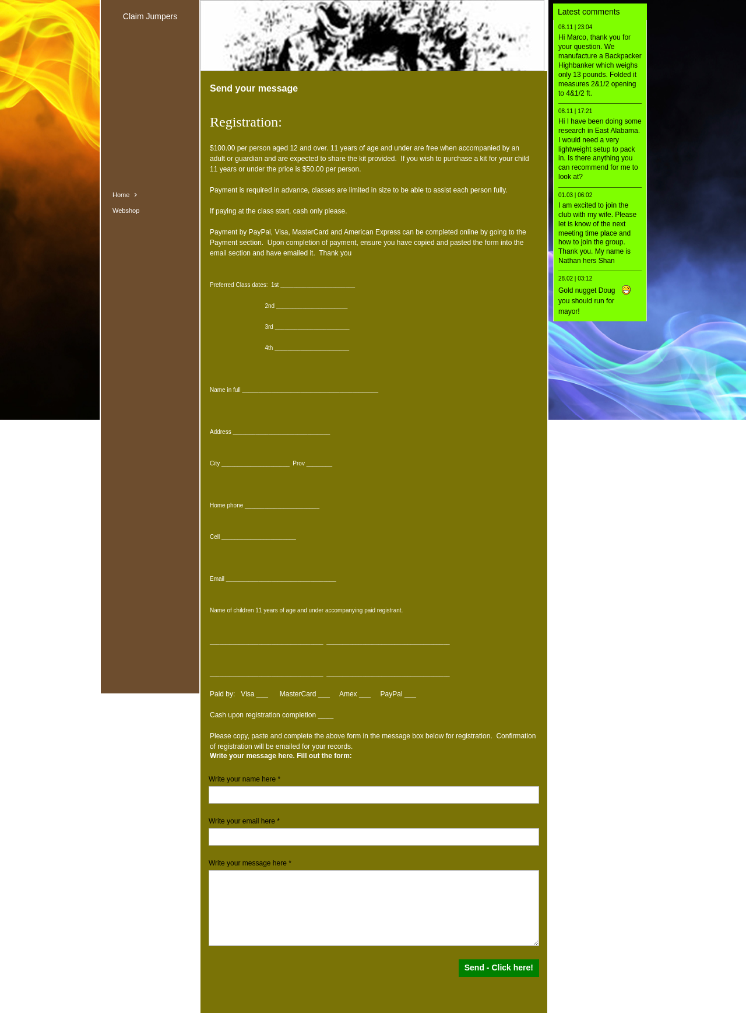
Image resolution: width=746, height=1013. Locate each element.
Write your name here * (244, 779)
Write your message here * (250, 863)
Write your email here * (244, 821)
